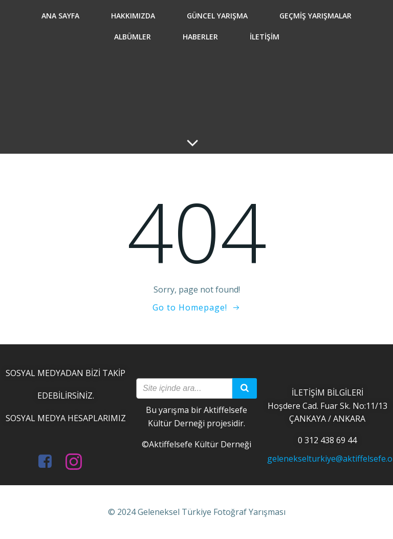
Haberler (200, 37)
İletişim (264, 37)
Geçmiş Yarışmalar (315, 15)
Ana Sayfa (60, 15)
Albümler (132, 37)
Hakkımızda (133, 15)
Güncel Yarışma (217, 15)
